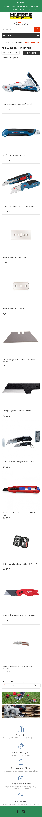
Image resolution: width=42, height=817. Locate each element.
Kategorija (8, 35)
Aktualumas (10, 52)
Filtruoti (31, 53)
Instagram (23, 812)
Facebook (18, 812)
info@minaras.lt (31, 10)
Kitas (36, 685)
